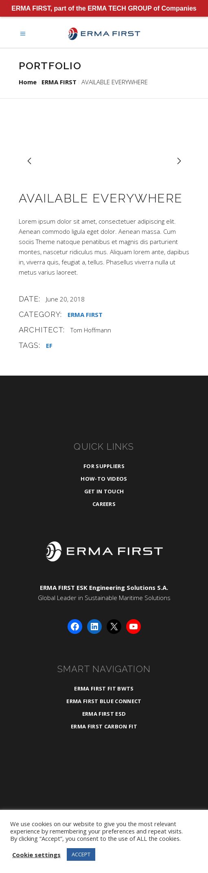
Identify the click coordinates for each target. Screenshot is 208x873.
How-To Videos (104, 478)
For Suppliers (104, 466)
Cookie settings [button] (36, 854)
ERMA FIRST (59, 82)
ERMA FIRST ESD (104, 713)
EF (49, 345)
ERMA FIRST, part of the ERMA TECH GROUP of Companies (104, 8)
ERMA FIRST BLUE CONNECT (103, 701)
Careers (104, 504)
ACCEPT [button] (81, 854)
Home (28, 82)
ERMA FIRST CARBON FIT (104, 726)
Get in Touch (104, 491)
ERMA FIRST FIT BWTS (104, 688)
